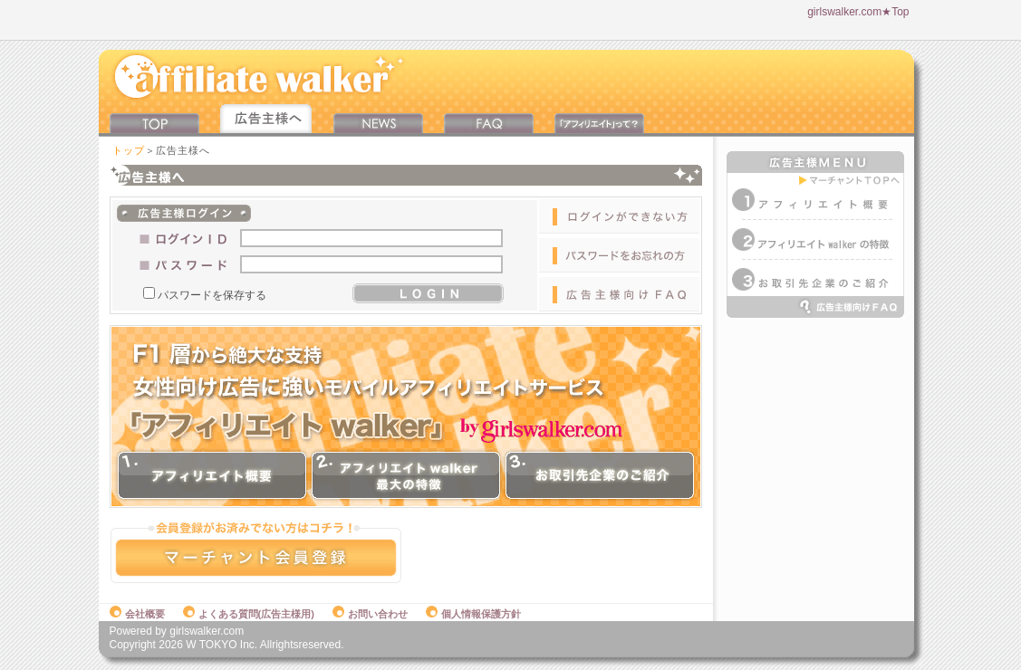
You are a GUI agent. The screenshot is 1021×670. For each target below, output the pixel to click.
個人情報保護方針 (473, 613)
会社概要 (137, 613)
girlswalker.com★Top (858, 11)
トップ (128, 150)
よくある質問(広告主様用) (248, 613)
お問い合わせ (370, 613)
